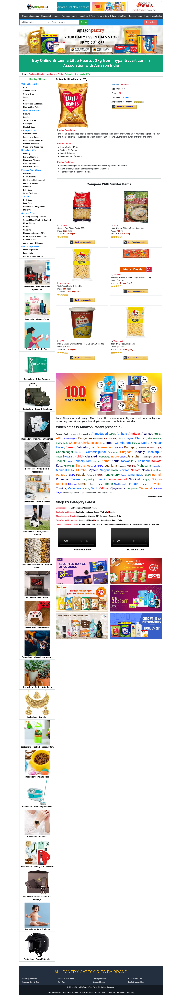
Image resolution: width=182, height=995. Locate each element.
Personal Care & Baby (106, 16)
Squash (93, 508)
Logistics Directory (125, 992)
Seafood (155, 524)
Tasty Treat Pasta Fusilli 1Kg (123, 344)
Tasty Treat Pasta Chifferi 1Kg (69, 286)
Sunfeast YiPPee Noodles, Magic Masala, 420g (131, 277)
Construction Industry (90, 992)
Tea (68, 508)
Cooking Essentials (30, 16)
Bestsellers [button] (151, 22)
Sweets (91, 516)
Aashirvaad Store (83, 549)
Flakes (120, 520)
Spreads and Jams (108, 520)
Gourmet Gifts (115, 516)
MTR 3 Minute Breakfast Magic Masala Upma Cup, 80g (80, 344)
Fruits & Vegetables (153, 16)
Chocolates (82, 516)
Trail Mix (104, 512)
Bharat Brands (54, 992)
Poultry (147, 524)
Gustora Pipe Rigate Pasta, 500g (71, 228)
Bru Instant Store (135, 549)
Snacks (112, 512)
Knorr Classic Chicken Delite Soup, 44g (127, 228)
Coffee (74, 508)
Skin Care (122, 16)
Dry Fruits (80, 512)
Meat (140, 524)
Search (84, 22)
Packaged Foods (69, 16)
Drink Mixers (83, 508)
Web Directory (108, 992)
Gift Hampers (101, 516)
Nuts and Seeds (92, 512)
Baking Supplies (116, 524)
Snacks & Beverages (50, 16)
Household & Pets (87, 16)
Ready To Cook (130, 524)
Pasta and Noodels (100, 524)
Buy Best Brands (70, 992)
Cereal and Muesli (86, 520)
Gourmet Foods (135, 16)
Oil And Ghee (84, 524)
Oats (97, 520)
